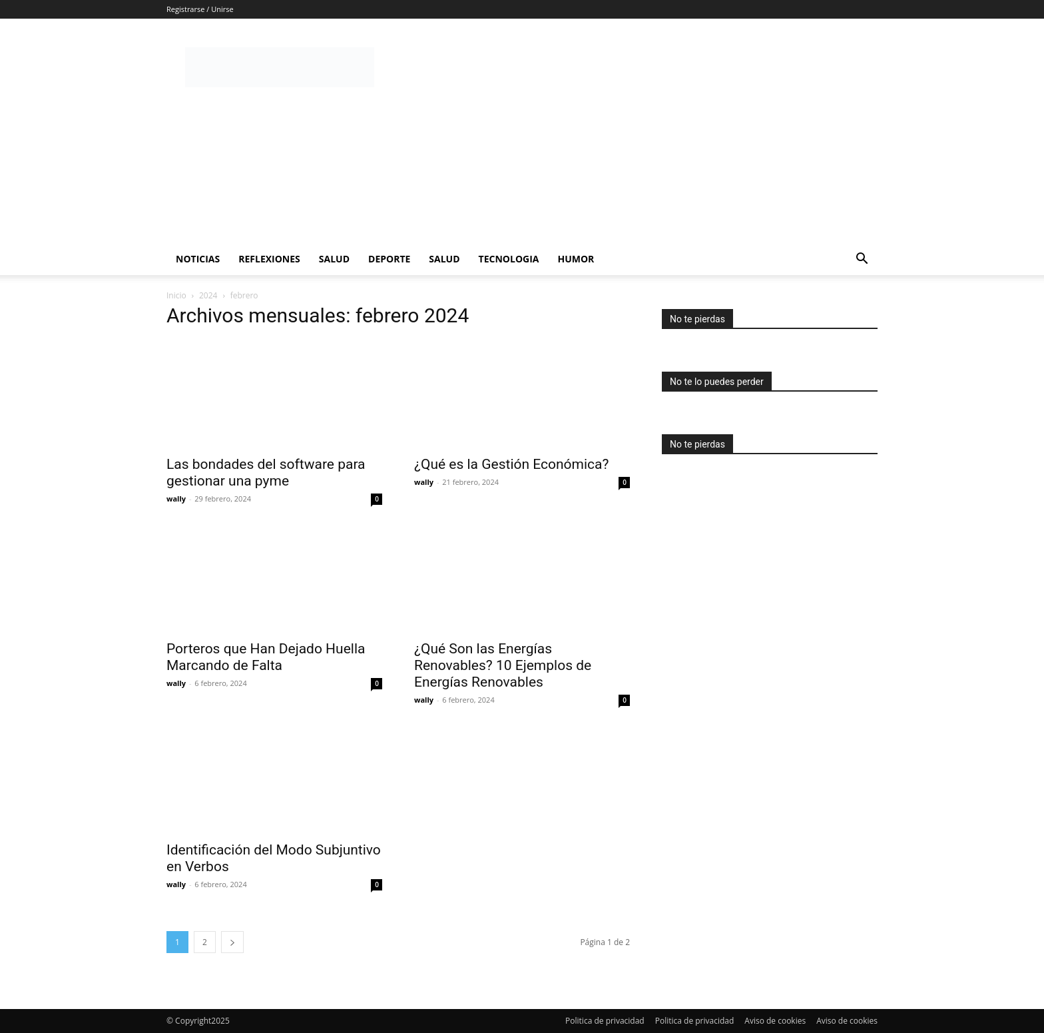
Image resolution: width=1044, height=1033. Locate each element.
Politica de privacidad (605, 1020)
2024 (208, 295)
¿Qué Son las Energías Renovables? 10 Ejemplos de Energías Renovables (502, 665)
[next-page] (232, 942)
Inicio (176, 295)
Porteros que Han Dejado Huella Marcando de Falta (265, 657)
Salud (334, 258)
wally (176, 499)
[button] (862, 260)
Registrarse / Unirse (200, 9)
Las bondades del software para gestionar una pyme (266, 472)
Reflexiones (269, 258)
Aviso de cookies (775, 1020)
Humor (575, 258)
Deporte (389, 258)
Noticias (198, 258)
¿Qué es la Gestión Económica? (511, 464)
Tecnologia (509, 258)
